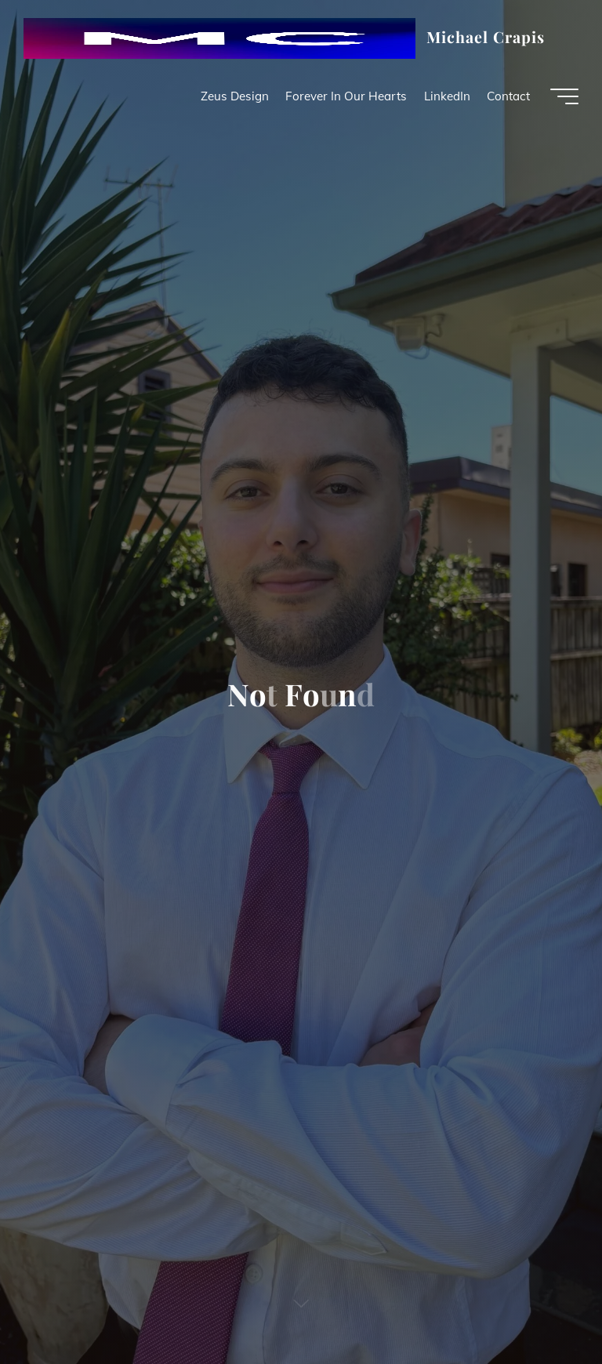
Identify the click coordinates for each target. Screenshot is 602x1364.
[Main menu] (564, 96)
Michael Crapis (485, 37)
